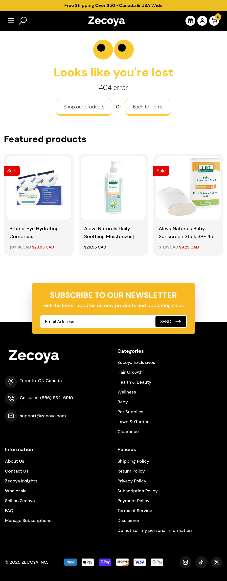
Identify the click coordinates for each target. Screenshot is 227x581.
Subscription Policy (137, 491)
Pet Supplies (130, 412)
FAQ (9, 511)
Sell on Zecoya (20, 501)
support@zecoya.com (43, 416)
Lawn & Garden (133, 422)
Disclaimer (128, 520)
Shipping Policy (133, 461)
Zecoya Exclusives (136, 362)
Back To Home (148, 107)
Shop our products (84, 107)
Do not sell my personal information (154, 530)
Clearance (128, 432)
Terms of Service (134, 511)
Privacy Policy (131, 481)
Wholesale (16, 491)
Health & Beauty (134, 382)
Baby (122, 402)
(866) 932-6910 (56, 398)
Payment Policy (133, 501)
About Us (14, 461)
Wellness (126, 392)
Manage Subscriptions (28, 520)
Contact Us (16, 471)
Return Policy (131, 471)
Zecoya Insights (21, 481)
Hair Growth (129, 372)
